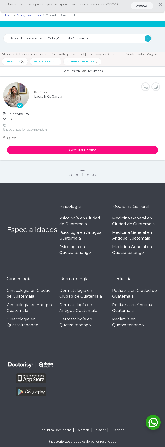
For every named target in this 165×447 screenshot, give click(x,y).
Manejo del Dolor (46, 61)
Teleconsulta (15, 61)
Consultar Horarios (82, 150)
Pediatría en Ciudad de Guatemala (134, 293)
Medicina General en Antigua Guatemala (132, 235)
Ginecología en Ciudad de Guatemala (29, 293)
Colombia (83, 430)
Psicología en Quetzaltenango (75, 249)
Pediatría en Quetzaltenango (128, 322)
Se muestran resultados (82, 71)
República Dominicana (56, 430)
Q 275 (12, 138)
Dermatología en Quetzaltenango (75, 322)
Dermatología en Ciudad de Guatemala (80, 293)
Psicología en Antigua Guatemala (80, 235)
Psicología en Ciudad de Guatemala (79, 221)
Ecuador (100, 430)
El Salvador (117, 430)
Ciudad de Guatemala (82, 61)
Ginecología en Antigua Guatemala (29, 307)
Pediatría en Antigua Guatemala (132, 307)
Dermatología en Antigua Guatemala (78, 307)
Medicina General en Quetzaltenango (132, 249)
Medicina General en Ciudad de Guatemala (133, 221)
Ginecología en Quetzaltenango (22, 322)
